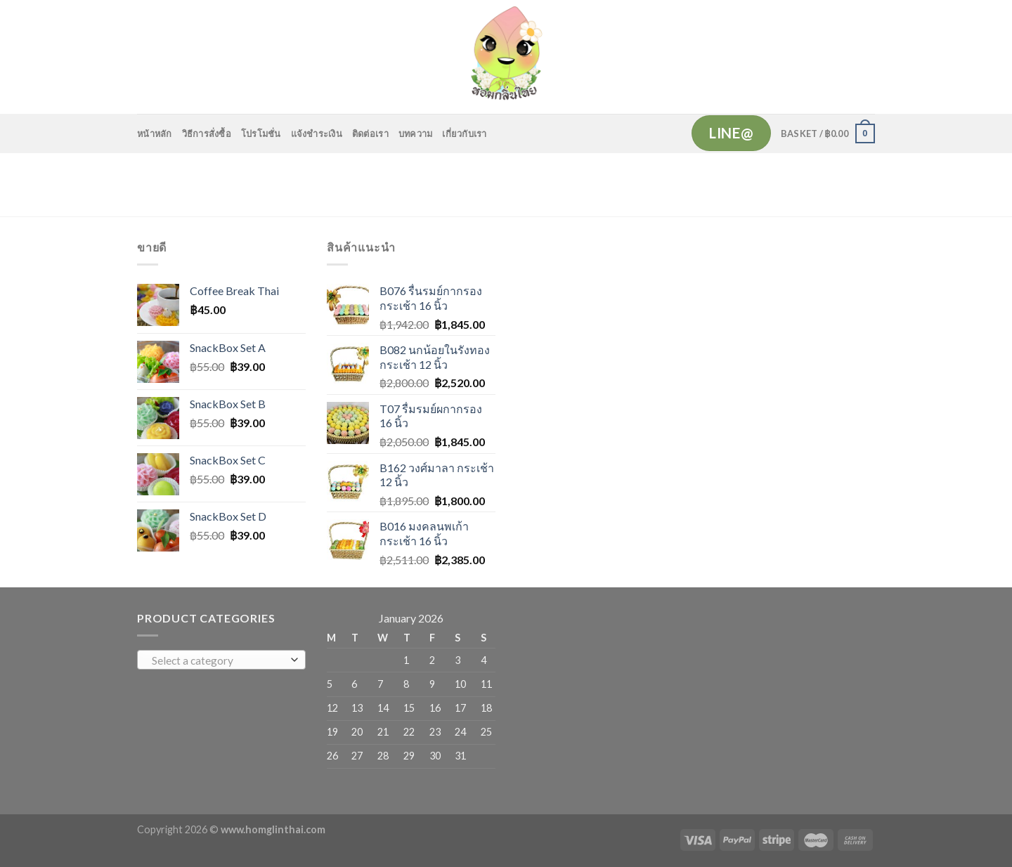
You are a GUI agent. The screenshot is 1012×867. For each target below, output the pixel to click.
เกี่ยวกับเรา (464, 133)
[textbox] (218, 660)
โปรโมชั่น (261, 133)
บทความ (415, 133)
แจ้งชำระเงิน (316, 133)
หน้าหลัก (154, 133)
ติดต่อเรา (370, 133)
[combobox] (221, 660)
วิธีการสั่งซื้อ (206, 133)
